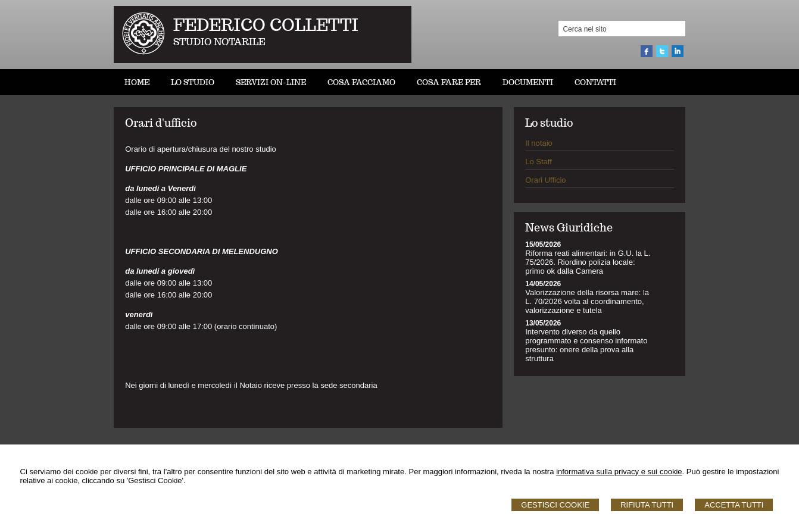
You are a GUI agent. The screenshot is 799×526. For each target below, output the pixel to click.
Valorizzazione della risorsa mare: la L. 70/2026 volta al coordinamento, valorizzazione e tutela (587, 301)
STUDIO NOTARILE (219, 42)
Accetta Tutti (733, 504)
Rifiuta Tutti (646, 504)
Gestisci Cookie (555, 504)
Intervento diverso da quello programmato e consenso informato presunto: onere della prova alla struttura (586, 345)
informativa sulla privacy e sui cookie (619, 471)
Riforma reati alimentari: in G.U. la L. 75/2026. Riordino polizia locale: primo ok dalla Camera (587, 262)
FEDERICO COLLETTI (265, 25)
